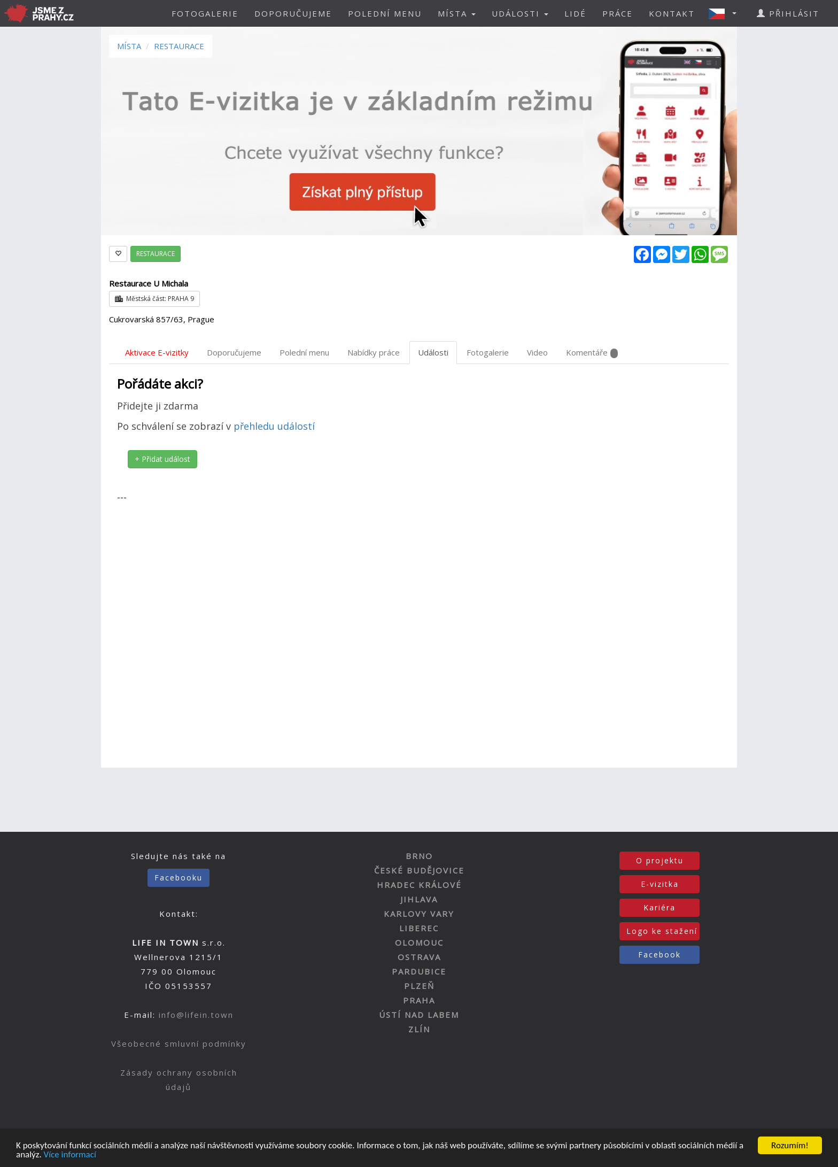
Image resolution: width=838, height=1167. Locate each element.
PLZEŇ (419, 985)
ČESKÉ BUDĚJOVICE (419, 870)
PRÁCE (617, 13)
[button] (726, 13)
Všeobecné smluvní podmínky (178, 1043)
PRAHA (419, 1000)
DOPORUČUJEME (293, 13)
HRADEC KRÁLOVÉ (419, 884)
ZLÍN (419, 1029)
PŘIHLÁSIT (788, 13)
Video (537, 352)
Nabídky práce (373, 352)
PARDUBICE (419, 971)
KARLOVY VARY (419, 913)
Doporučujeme (234, 352)
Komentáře (592, 352)
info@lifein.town (196, 1014)
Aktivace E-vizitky (157, 352)
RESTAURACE (179, 46)
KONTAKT (672, 13)
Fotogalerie (488, 352)
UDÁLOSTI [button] (520, 13)
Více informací (70, 1155)
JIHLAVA (419, 899)
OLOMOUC (419, 942)
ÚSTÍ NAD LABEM (419, 1014)
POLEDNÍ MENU (385, 13)
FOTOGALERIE (205, 13)
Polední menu (304, 352)
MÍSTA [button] (457, 13)
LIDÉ (575, 13)
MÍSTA (129, 46)
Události (433, 352)
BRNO (419, 856)
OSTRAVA (419, 957)
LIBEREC (419, 928)
